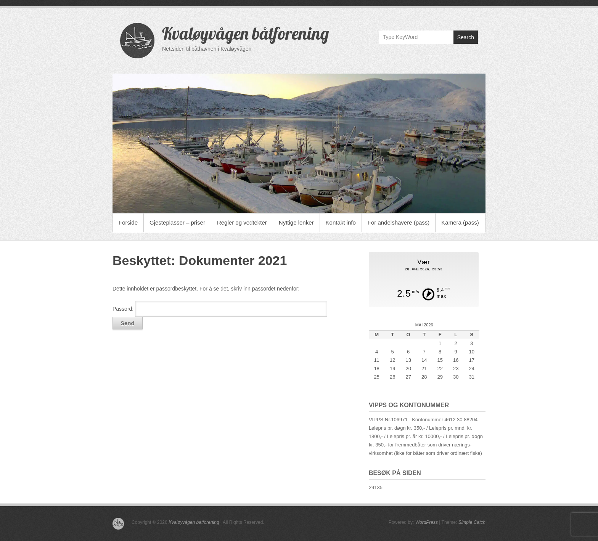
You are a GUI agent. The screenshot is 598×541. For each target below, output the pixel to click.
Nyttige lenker (296, 222)
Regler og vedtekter (242, 222)
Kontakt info (341, 222)
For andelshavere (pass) (399, 222)
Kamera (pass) (460, 222)
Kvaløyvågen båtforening (245, 33)
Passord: (220, 309)
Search (465, 37)
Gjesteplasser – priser (177, 222)
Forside (128, 222)
